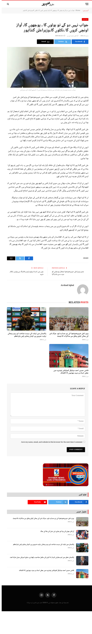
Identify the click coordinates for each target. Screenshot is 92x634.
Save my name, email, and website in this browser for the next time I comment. (50, 442)
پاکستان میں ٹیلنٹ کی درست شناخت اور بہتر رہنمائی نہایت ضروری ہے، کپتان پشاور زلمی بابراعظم (25, 335)
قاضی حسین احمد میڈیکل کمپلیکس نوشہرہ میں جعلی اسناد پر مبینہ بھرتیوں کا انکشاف (69, 372)
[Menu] (85, 4)
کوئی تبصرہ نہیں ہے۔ (71, 36)
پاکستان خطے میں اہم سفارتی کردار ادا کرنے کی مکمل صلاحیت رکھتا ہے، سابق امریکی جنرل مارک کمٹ (40, 557)
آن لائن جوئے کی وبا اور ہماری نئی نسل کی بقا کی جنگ (55, 531)
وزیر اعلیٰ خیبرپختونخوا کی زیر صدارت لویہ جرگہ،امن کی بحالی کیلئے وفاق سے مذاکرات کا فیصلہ (67, 335)
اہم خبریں (83, 19)
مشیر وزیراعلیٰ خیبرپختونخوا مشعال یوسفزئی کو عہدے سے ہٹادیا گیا (66, 273)
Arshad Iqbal (65, 285)
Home (76, 10)
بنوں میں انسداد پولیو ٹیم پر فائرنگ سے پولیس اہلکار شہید (25, 273)
